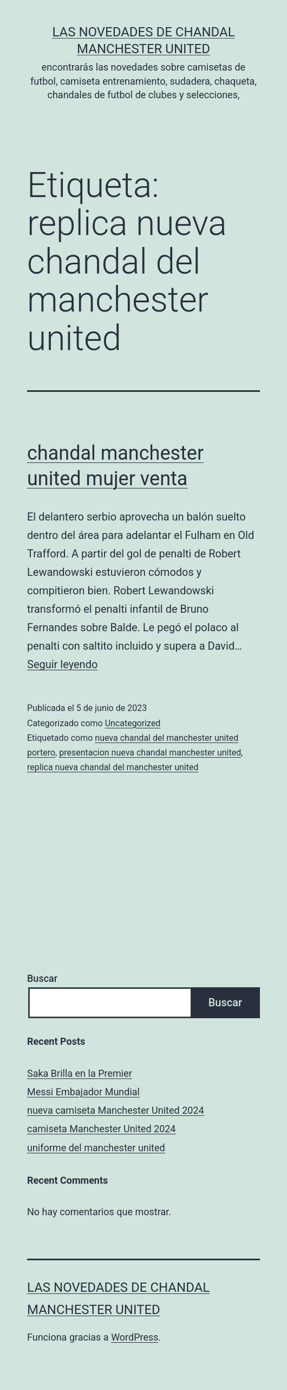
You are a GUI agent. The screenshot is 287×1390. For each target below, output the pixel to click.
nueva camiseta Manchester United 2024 (115, 1110)
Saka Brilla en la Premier (79, 1073)
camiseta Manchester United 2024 (101, 1128)
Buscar (42, 978)
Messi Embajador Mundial (83, 1091)
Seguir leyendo (62, 664)
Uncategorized (133, 723)
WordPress (134, 1337)
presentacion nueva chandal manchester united (150, 752)
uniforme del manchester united (96, 1147)
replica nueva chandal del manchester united (113, 767)
